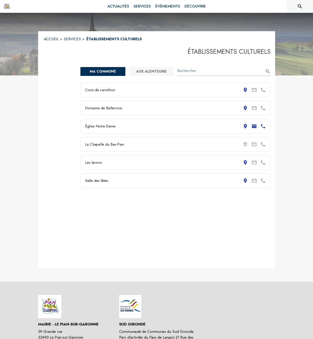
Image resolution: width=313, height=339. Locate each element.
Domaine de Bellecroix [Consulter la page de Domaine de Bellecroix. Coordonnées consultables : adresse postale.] (103, 108)
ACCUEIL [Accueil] (51, 39)
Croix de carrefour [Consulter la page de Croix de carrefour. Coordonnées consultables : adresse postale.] (100, 89)
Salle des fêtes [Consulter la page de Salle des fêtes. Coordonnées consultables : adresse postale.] (96, 180)
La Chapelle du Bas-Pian (104, 144)
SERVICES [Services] (72, 39)
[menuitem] (118, 6)
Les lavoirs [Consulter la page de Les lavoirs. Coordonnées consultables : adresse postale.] (93, 162)
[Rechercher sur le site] (300, 6)
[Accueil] (6, 6)
